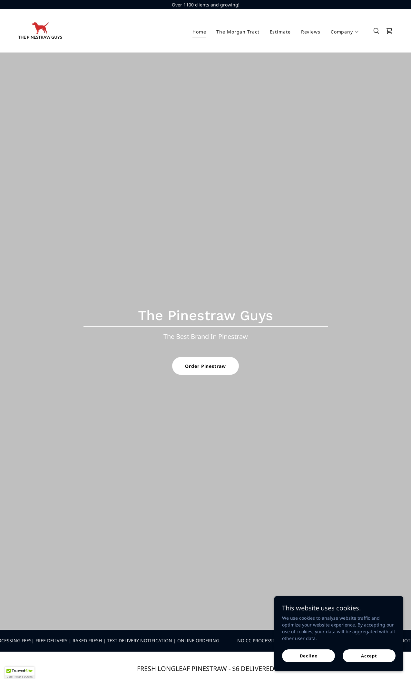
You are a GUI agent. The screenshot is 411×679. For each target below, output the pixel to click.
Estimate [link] (280, 32)
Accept (369, 656)
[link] (40, 30)
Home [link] (199, 32)
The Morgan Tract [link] (237, 32)
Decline (309, 656)
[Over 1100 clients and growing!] (205, 4)
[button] (345, 32)
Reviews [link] (310, 32)
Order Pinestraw (205, 366)
